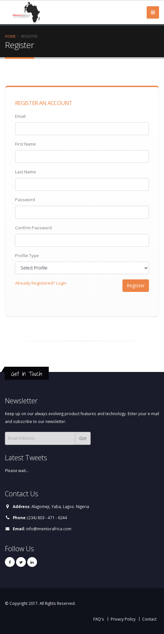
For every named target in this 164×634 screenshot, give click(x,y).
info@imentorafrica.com (48, 528)
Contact (149, 619)
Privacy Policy (123, 619)
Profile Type (27, 255)
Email (20, 116)
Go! (82, 438)
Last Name (25, 172)
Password (25, 200)
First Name (25, 144)
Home (10, 36)
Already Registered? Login (40, 283)
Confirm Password (33, 228)
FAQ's (98, 619)
